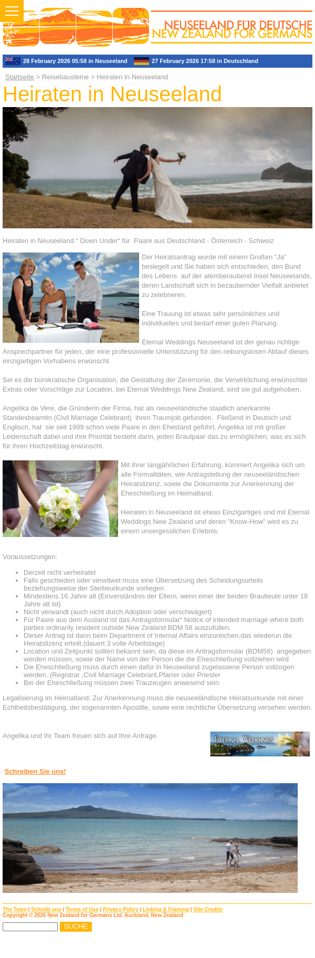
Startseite (19, 77)
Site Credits (208, 909)
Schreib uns (46, 909)
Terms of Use (82, 909)
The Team (15, 909)
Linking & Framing (166, 909)
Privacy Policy (121, 909)
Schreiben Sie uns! (35, 771)
